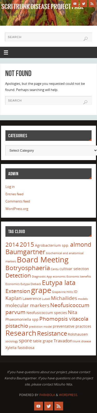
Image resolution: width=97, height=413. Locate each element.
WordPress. (68, 395)
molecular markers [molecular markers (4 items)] (27, 305)
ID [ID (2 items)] (75, 291)
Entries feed (14, 194)
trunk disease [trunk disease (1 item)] (82, 341)
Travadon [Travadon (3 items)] (63, 341)
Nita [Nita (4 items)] (72, 312)
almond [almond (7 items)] (80, 244)
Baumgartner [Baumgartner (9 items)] (25, 251)
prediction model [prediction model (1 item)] (40, 326)
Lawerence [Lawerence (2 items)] (32, 298)
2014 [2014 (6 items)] (12, 244)
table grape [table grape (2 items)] (43, 340)
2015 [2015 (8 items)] (27, 244)
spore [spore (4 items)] (25, 340)
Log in (10, 187)
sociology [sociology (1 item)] (11, 341)
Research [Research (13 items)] (20, 333)
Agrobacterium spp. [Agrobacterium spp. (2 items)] (52, 245)
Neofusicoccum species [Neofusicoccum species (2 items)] (46, 312)
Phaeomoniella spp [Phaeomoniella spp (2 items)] (22, 319)
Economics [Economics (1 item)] (12, 284)
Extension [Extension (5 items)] (17, 291)
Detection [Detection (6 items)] (18, 275)
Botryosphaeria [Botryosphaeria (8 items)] (27, 267)
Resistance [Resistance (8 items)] (52, 333)
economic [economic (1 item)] (59, 276)
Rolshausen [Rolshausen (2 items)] (78, 334)
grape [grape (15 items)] (41, 290)
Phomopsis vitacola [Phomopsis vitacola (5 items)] (63, 318)
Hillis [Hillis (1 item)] (69, 292)
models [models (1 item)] (83, 299)
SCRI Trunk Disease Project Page (42, 7)
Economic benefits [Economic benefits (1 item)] (78, 276)
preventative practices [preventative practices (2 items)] (72, 326)
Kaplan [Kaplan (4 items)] (13, 298)
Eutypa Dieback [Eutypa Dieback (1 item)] (30, 284)
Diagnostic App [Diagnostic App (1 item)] (42, 276)
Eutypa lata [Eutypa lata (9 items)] (59, 282)
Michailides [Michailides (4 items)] (64, 298)
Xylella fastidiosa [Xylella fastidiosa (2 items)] (19, 347)
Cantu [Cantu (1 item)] (55, 269)
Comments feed (17, 201)
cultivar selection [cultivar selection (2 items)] (74, 268)
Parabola (47, 395)
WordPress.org (16, 209)
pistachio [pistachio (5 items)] (16, 325)
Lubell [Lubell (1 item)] (46, 299)
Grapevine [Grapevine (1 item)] (59, 292)
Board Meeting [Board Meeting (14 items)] (43, 259)
